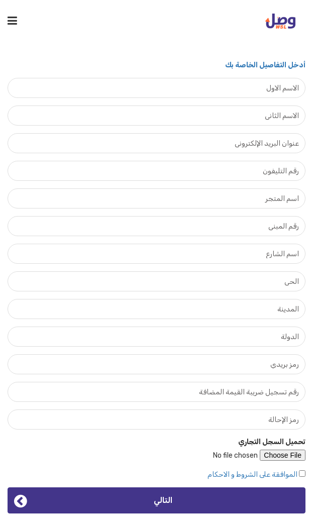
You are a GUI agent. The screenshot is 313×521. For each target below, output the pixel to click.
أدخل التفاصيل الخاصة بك (265, 65)
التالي (93, 500)
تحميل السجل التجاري (271, 442)
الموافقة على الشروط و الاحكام (252, 474)
